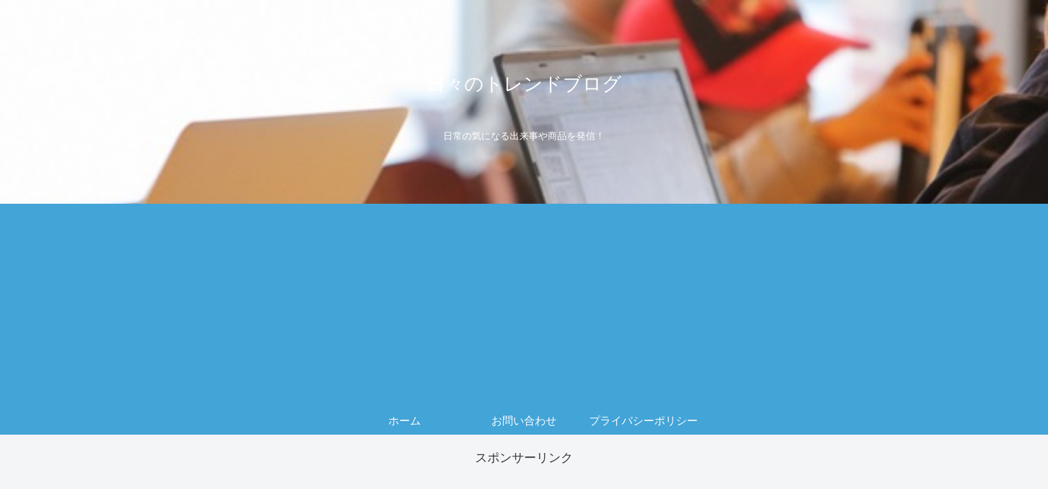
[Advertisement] (524, 306)
